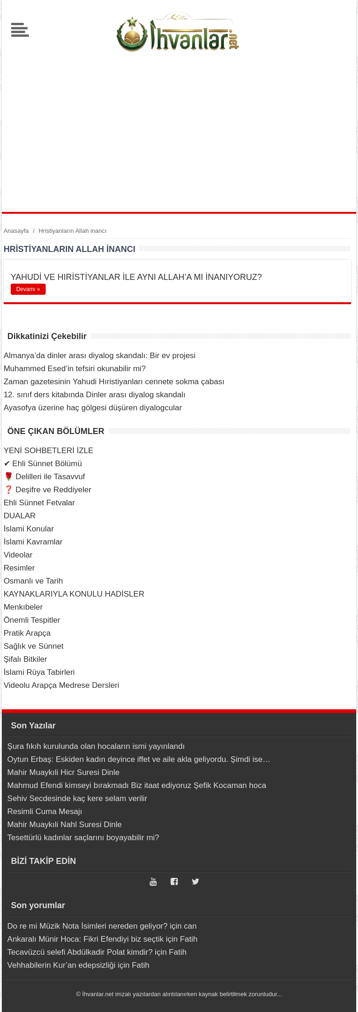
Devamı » (28, 289)
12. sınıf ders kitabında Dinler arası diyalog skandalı (95, 394)
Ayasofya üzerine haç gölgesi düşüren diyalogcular (93, 407)
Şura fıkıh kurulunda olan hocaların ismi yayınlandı (96, 746)
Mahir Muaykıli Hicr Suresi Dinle (63, 772)
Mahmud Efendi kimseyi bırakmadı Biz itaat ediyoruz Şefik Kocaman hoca (137, 785)
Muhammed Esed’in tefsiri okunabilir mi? (75, 368)
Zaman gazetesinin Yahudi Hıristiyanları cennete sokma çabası (114, 381)
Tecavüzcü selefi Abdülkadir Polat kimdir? (80, 952)
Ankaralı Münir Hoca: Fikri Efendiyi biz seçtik (85, 939)
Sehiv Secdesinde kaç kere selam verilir (77, 798)
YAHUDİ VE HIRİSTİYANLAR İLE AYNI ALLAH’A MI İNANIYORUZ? (136, 277)
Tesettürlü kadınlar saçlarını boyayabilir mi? (83, 837)
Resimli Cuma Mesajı (45, 811)
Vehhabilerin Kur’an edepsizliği (61, 965)
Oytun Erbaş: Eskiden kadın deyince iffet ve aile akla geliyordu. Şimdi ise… (139, 759)
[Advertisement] (179, 133)
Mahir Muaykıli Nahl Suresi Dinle (64, 824)
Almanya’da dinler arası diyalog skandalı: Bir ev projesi (100, 355)
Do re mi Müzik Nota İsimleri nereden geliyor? (87, 926)
